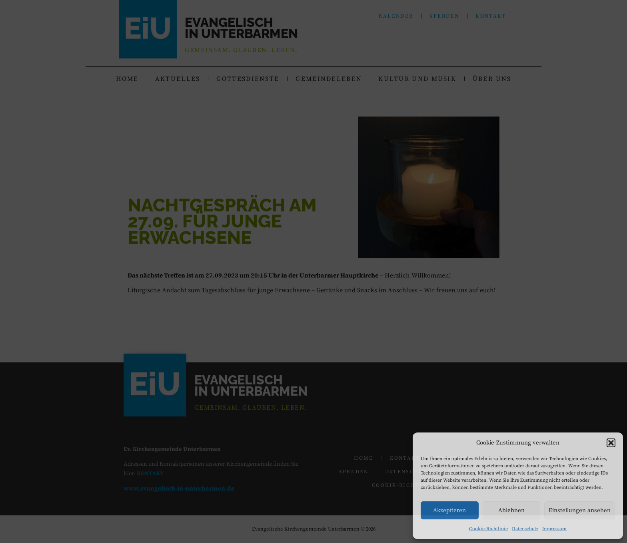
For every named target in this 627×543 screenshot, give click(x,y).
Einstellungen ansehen (580, 510)
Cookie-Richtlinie (488, 529)
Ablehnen (511, 510)
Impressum (554, 529)
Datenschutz (525, 529)
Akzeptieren (449, 510)
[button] (611, 443)
